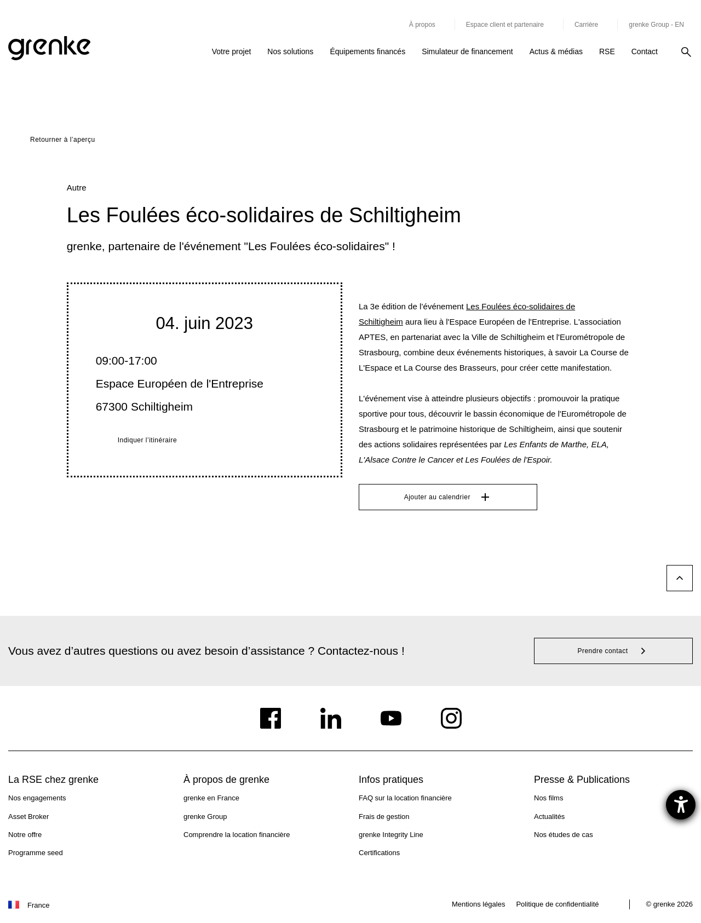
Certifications (379, 853)
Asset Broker (28, 816)
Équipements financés (367, 51)
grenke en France (211, 798)
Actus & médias (556, 51)
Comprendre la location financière (236, 834)
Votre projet (231, 51)
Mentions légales (478, 904)
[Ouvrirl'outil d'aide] (681, 805)
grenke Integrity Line (391, 834)
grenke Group (205, 816)
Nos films (548, 798)
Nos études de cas (563, 834)
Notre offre (25, 834)
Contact (644, 51)
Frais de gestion (384, 816)
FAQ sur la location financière (405, 798)
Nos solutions (290, 51)
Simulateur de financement (467, 51)
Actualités (549, 816)
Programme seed (35, 853)
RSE (607, 51)
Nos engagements (37, 798)
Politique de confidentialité (557, 904)
